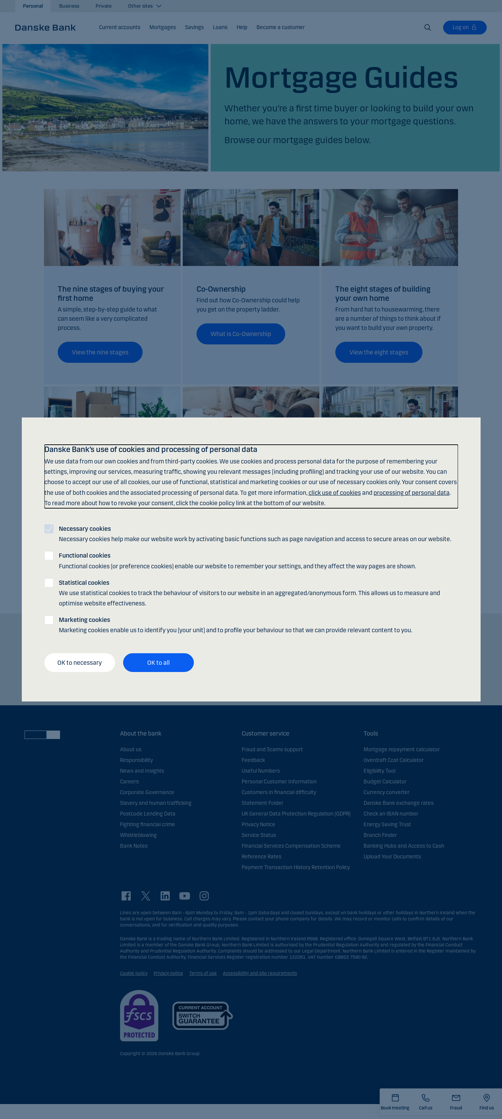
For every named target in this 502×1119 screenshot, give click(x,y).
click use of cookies (335, 492)
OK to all (158, 662)
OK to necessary (79, 662)
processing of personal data (412, 492)
